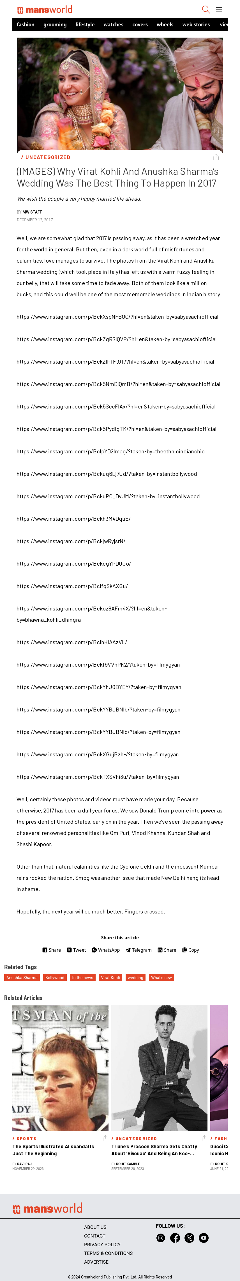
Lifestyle (85, 24)
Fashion (25, 24)
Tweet (76, 950)
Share (51, 950)
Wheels (165, 24)
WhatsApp (105, 950)
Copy (190, 950)
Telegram (138, 950)
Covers (140, 24)
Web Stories (196, 24)
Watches (114, 24)
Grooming (55, 24)
